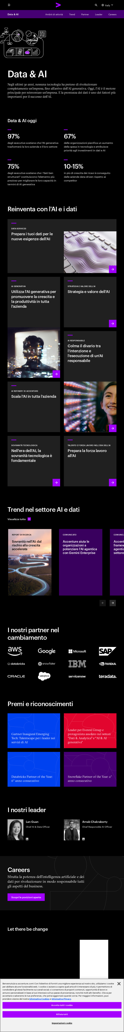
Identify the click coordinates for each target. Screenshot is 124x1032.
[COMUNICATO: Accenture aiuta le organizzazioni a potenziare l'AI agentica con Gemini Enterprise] (80, 562)
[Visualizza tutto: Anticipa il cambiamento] (19, 519)
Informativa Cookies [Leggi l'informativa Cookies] (39, 999)
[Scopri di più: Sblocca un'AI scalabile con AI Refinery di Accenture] (34, 407)
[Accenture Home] (58, 5)
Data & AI (13, 14)
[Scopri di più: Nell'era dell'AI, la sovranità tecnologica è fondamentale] (34, 461)
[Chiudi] (119, 983)
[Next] (112, 603)
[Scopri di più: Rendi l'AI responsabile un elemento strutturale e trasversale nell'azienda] (90, 381)
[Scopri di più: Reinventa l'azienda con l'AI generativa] (34, 327)
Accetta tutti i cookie (62, 1005)
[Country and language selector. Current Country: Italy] (107, 5)
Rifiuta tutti (62, 1014)
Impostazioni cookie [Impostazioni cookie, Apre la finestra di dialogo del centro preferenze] (62, 1023)
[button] (26, 897)
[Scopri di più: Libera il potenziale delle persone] (90, 461)
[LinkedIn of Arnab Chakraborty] (83, 839)
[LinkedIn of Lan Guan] (27, 839)
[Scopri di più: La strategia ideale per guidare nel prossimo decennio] (90, 302)
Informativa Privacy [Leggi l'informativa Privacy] (61, 999)
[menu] (9, 5)
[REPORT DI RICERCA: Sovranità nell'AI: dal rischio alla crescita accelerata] (29, 562)
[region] (62, 1005)
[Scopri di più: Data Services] (62, 246)
